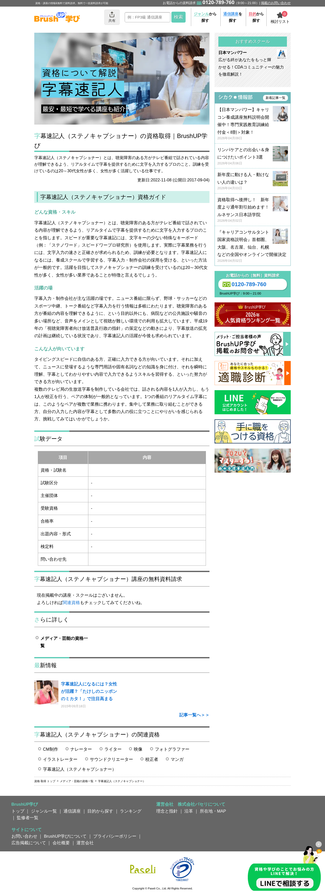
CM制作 (50, 749)
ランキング (130, 811)
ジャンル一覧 (44, 811)
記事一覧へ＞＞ (194, 715)
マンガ (177, 759)
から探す (205, 17)
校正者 (151, 759)
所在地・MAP (213, 811)
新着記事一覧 (275, 98)
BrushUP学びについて (65, 836)
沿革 (188, 811)
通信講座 (72, 811)
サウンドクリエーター (111, 759)
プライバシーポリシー (114, 836)
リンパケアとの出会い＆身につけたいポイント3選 (252, 156)
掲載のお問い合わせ (276, 3)
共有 (112, 17)
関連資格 (71, 602)
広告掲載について (28, 842)
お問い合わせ (24, 836)
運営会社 (85, 842)
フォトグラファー (172, 749)
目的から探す (100, 811)
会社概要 (61, 842)
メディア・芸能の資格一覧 (64, 642)
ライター (113, 749)
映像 (138, 749)
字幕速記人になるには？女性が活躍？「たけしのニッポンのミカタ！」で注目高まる (89, 691)
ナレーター (81, 749)
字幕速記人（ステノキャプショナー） (79, 769)
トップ (17, 811)
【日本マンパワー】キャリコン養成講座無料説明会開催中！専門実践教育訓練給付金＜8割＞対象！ (252, 124)
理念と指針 (167, 811)
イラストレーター (60, 759)
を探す (232, 17)
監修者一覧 (27, 817)
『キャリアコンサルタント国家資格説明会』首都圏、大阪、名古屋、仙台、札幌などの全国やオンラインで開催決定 (252, 246)
